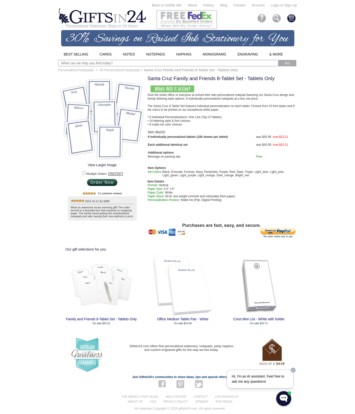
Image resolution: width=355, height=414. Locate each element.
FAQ (153, 401)
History (208, 5)
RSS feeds (223, 401)
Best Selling (76, 54)
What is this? (116, 174)
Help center (176, 396)
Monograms (214, 54)
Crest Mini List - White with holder (259, 319)
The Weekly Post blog (140, 396)
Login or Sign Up (284, 5)
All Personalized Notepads (119, 70)
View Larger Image (102, 165)
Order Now (102, 182)
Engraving (247, 54)
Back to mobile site (167, 5)
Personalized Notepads (76, 70)
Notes (129, 54)
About (192, 5)
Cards (106, 54)
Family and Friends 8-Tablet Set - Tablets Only (101, 319)
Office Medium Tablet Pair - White (183, 319)
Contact (239, 5)
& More (276, 54)
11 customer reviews (110, 193)
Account (258, 5)
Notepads (155, 54)
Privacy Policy (175, 401)
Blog (223, 5)
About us (135, 401)
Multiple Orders (105, 174)
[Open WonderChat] (283, 398)
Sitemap (201, 401)
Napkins (183, 54)
